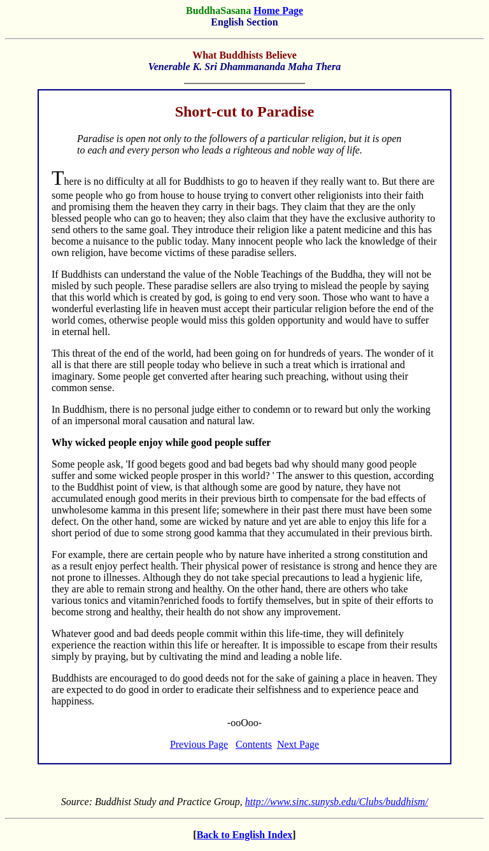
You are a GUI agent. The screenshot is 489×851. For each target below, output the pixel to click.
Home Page (278, 10)
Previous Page (199, 744)
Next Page (298, 744)
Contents (254, 744)
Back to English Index (245, 834)
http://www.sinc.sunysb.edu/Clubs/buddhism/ (336, 801)
